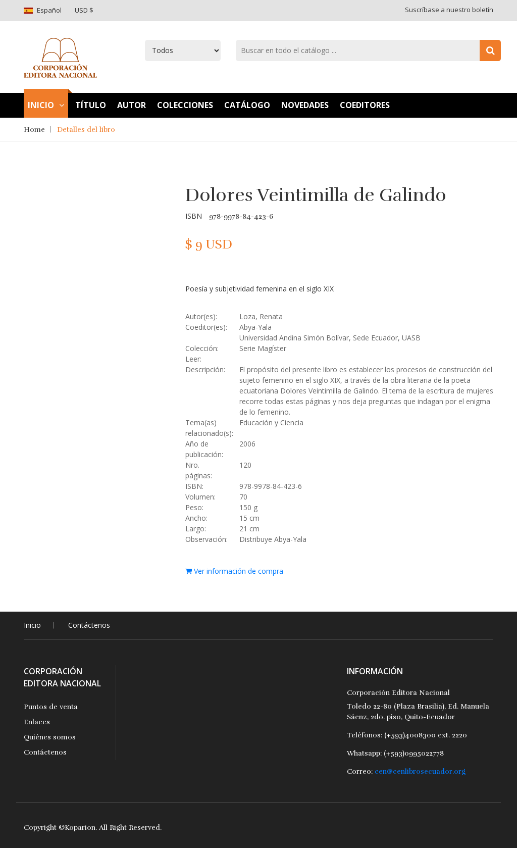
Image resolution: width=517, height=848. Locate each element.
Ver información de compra (234, 571)
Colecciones (185, 105)
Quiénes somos (50, 737)
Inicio (46, 105)
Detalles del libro (86, 129)
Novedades (305, 105)
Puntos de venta (51, 707)
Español (49, 10)
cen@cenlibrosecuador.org (420, 771)
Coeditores (365, 105)
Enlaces (37, 722)
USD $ (84, 10)
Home (34, 129)
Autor (131, 105)
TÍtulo (90, 105)
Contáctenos (89, 625)
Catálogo (247, 105)
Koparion (80, 827)
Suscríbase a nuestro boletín (449, 9)
